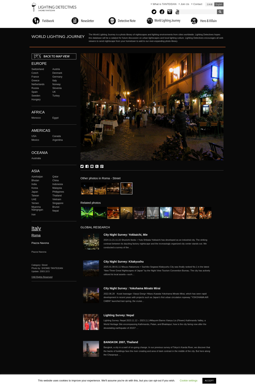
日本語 (209, 4)
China (55, 180)
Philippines (58, 191)
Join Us (184, 4)
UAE (33, 199)
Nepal (55, 210)
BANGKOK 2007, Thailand (121, 342)
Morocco (36, 117)
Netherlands (37, 84)
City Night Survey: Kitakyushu (124, 261)
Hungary (36, 99)
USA (33, 136)
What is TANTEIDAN (164, 4)
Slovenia (57, 88)
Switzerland (37, 69)
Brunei (55, 207)
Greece (35, 80)
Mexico (35, 140)
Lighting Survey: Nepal (119, 315)
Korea (34, 188)
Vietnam (56, 199)
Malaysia (57, 188)
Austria (56, 69)
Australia (36, 158)
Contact (197, 4)
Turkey (56, 95)
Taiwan (35, 195)
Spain (34, 92)
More (157, 243)
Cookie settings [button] (188, 380)
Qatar (55, 176)
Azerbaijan (37, 176)
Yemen (35, 203)
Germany (57, 76)
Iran (33, 214)
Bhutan (35, 180)
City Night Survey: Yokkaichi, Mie (126, 234)
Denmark (57, 73)
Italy (54, 80)
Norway (56, 84)
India (34, 184)
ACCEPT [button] (209, 380)
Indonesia (57, 184)
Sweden (35, 95)
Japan (34, 191)
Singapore (57, 203)
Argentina (57, 140)
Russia (35, 88)
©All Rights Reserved (41, 277)
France (35, 76)
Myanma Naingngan (37, 208)
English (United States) (219, 4)
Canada (56, 136)
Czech (34, 73)
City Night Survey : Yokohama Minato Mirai (132, 288)
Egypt (55, 117)
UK (54, 92)
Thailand (57, 195)
